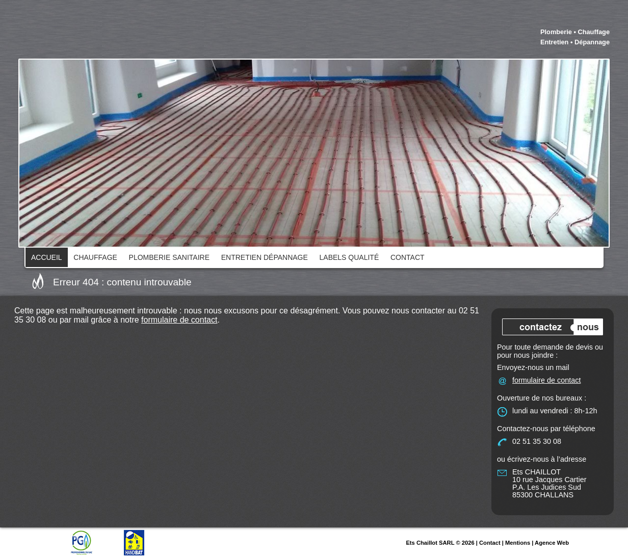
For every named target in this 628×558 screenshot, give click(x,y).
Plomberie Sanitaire (169, 257)
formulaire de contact (179, 319)
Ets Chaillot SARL (430, 543)
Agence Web (552, 543)
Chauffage (95, 257)
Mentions (517, 543)
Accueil (46, 257)
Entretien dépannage (264, 257)
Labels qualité (349, 257)
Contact (407, 257)
